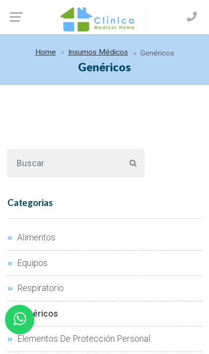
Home (45, 52)
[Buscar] (64, 163)
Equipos (27, 263)
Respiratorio (35, 288)
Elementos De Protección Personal (78, 339)
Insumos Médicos (98, 52)
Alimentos (31, 237)
